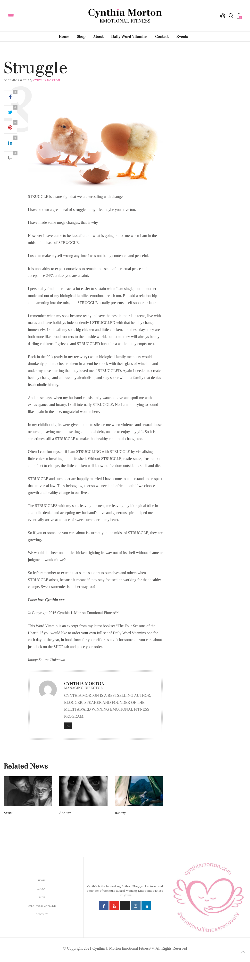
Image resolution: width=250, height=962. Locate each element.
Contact (161, 36)
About (98, 36)
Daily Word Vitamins (129, 36)
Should (65, 813)
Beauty (120, 813)
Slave (8, 813)
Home (64, 36)
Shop (81, 36)
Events (182, 36)
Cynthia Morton (46, 80)
